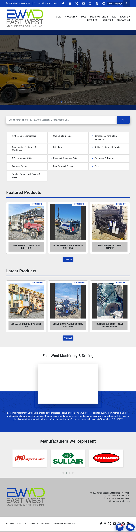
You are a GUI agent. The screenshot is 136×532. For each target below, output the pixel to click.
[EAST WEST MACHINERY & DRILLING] (25, 497)
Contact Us (123, 20)
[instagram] (70, 3)
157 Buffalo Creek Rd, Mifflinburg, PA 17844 (111, 493)
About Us (108, 20)
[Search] (61, 120)
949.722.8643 (53, 3)
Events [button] (124, 17)
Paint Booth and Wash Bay (65, 523)
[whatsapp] (90, 3)
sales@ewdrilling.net (121, 501)
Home (58, 17)
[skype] (97, 3)
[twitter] (76, 3)
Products (70, 17)
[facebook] (63, 3)
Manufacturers (99, 17)
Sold (83, 17)
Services (92, 20)
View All (68, 259)
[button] (71, 16)
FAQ (114, 17)
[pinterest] (103, 3)
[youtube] (83, 3)
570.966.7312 (24, 3)
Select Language (115, 3)
